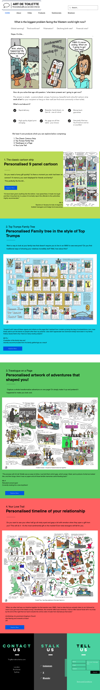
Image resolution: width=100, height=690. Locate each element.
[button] (42, 13)
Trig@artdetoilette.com (16, 659)
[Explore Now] (14, 627)
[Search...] (83, 8)
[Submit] (95, 672)
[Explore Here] (10, 188)
